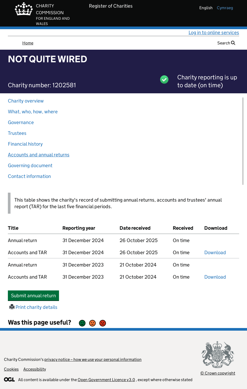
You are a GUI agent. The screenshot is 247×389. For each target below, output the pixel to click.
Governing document (30, 165)
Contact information (29, 176)
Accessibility (34, 369)
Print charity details (33, 307)
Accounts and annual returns (38, 155)
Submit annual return (35, 295)
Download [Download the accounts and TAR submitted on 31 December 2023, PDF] (215, 277)
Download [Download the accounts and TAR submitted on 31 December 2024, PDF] (215, 252)
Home (27, 42)
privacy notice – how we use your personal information (93, 359)
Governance (21, 122)
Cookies (11, 369)
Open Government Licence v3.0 (106, 379)
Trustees (17, 133)
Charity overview (26, 101)
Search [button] (226, 42)
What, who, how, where (33, 112)
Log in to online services (214, 32)
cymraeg (225, 7)
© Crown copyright (217, 373)
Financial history (25, 144)
